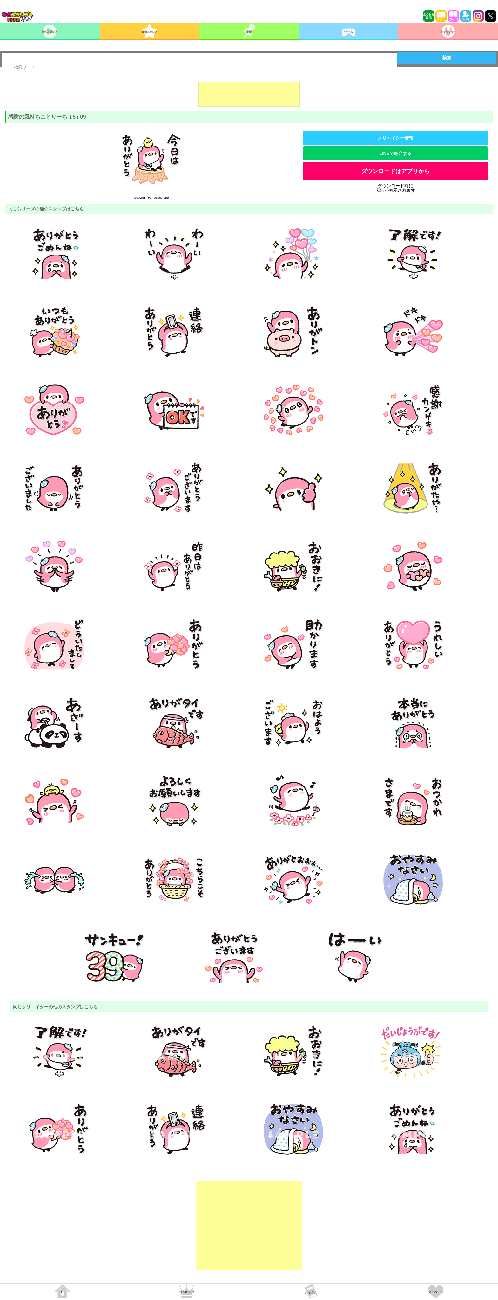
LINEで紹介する (395, 153)
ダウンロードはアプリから (395, 171)
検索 (446, 57)
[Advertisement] (249, 91)
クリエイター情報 (395, 137)
